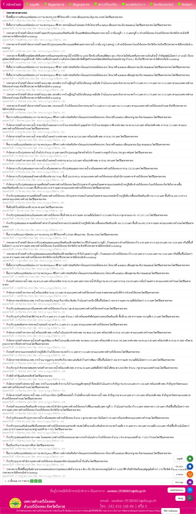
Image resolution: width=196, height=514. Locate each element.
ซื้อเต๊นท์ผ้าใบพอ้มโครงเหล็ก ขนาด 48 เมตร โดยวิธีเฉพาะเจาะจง (34, 207)
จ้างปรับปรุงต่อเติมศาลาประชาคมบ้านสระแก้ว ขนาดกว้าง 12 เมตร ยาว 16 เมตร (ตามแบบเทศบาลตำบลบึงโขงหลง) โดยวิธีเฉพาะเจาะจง (66, 324)
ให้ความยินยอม (171, 511)
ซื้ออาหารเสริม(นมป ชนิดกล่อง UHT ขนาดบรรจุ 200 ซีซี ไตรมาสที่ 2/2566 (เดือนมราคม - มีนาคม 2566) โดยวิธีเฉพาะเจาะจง (62, 234)
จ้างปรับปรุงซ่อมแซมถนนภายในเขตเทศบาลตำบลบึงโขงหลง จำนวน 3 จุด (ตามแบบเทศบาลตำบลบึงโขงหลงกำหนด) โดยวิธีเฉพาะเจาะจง (66, 308)
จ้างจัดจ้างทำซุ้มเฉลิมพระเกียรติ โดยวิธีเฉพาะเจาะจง (29, 375)
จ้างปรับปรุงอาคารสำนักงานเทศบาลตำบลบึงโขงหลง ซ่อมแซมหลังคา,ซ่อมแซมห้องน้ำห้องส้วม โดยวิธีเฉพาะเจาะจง (57, 461)
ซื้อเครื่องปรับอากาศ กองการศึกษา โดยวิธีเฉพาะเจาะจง (30, 445)
